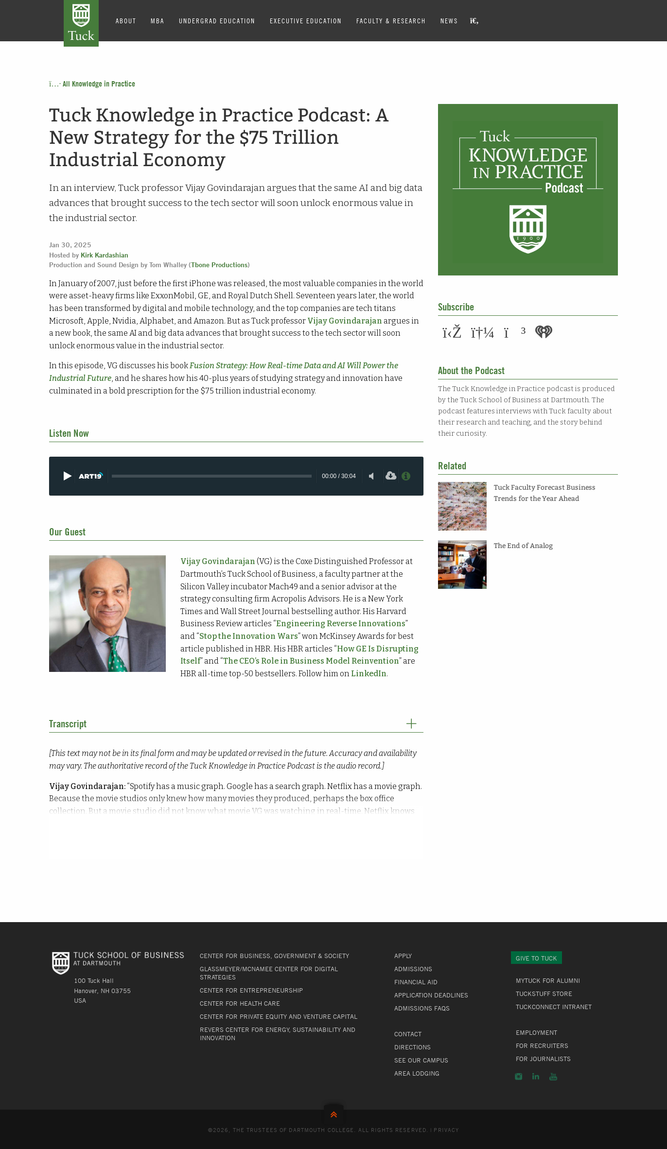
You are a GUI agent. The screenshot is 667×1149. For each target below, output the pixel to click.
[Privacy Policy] (405, 476)
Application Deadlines (431, 995)
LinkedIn (368, 673)
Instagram (518, 1076)
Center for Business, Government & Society (274, 956)
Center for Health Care (240, 1003)
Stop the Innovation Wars (248, 636)
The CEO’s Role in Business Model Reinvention (311, 661)
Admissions (413, 969)
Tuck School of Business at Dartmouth (81, 23)
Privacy (446, 1129)
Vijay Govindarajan (344, 321)
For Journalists (543, 1059)
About (126, 20)
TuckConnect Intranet (554, 1007)
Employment (536, 1032)
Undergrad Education (217, 20)
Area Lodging (416, 1073)
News (449, 20)
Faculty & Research (391, 20)
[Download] (390, 476)
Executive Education (306, 20)
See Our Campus (421, 1060)
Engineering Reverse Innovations (340, 623)
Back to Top (333, 1112)
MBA (157, 20)
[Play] (66, 476)
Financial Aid (416, 982)
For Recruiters (542, 1045)
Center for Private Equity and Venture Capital (278, 1016)
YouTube (553, 1076)
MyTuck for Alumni (548, 980)
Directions (412, 1047)
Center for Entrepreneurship (251, 990)
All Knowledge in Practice (92, 83)
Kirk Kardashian (104, 255)
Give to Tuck (536, 958)
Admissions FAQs (422, 1008)
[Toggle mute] (371, 476)
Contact (407, 1034)
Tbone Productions (219, 264)
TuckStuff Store (544, 993)
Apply (403, 956)
